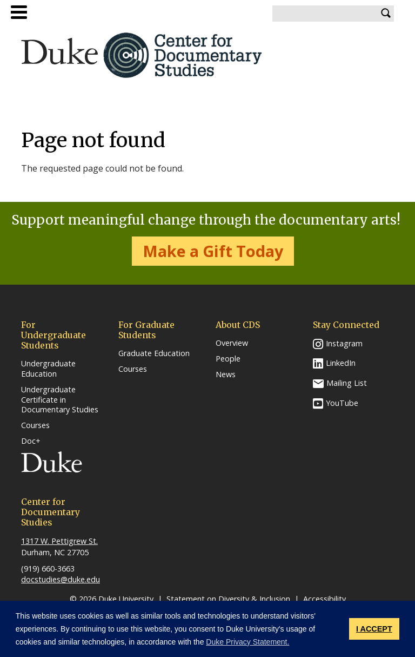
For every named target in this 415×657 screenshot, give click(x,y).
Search (386, 13)
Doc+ (31, 441)
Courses (35, 425)
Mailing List (346, 383)
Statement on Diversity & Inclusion (228, 599)
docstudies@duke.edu (60, 579)
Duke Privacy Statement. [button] (247, 642)
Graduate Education (154, 353)
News (226, 374)
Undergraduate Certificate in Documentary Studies (59, 400)
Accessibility (324, 599)
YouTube (342, 403)
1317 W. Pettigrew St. (59, 541)
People (228, 359)
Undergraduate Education (48, 369)
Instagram (344, 343)
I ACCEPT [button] (374, 629)
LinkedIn (341, 363)
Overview (232, 343)
